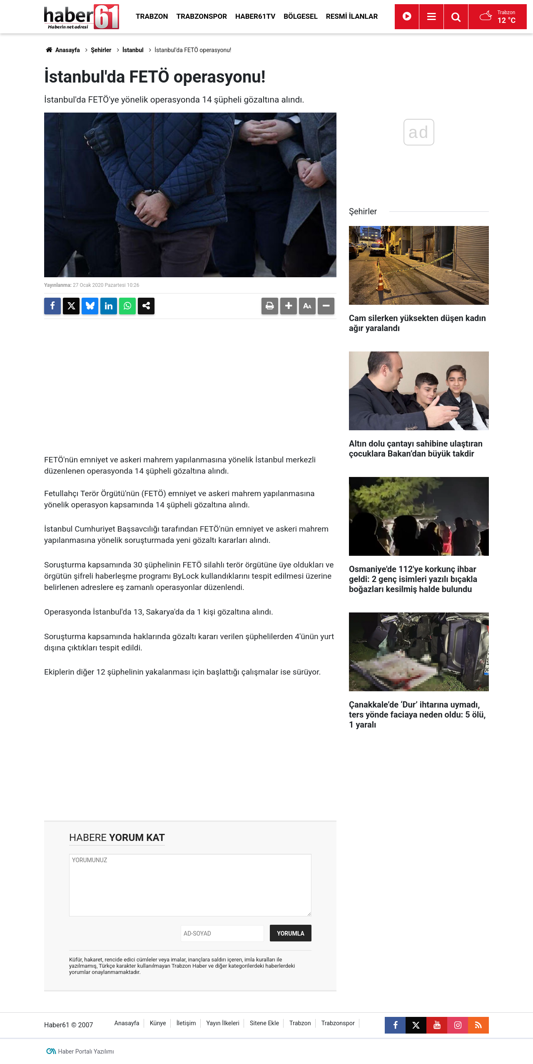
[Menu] (431, 17)
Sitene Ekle (264, 1023)
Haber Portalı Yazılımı (86, 1051)
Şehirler (101, 50)
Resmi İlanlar (352, 16)
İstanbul (133, 50)
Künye (158, 1023)
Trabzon (152, 16)
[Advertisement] (190, 383)
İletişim (186, 1023)
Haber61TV (255, 16)
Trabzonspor (202, 16)
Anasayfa (62, 50)
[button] (288, 306)
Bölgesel (301, 16)
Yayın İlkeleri (222, 1023)
